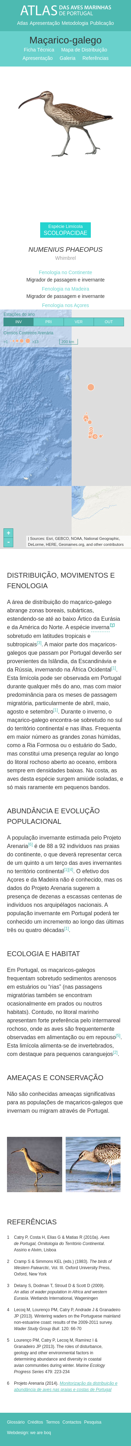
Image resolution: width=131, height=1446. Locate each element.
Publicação (102, 23)
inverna (103, 627)
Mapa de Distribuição (84, 50)
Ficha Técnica (39, 50)
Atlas (22, 23)
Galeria (67, 58)
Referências (95, 58)
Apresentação (45, 23)
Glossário (16, 1422)
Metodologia (74, 23)
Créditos (35, 1422)
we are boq (40, 1432)
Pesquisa (92, 1422)
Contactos (72, 1422)
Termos (52, 1422)
